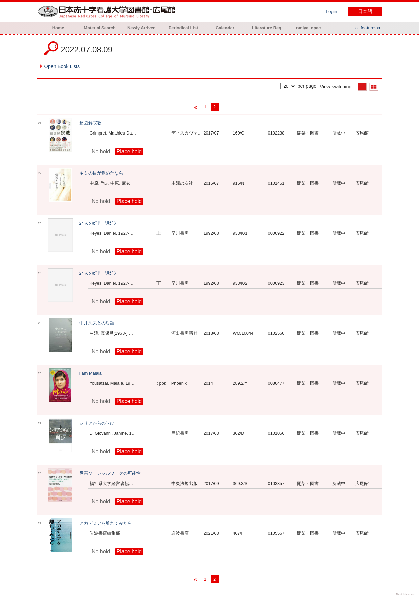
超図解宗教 (90, 122)
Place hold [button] (129, 151)
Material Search (100, 27)
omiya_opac (308, 27)
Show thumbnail (373, 87)
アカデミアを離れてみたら (105, 523)
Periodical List (183, 27)
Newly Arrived (141, 27)
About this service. (406, 594)
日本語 (365, 11)
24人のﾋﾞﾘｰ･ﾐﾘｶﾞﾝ (97, 223)
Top (408, 603)
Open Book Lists (62, 66)
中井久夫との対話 (96, 322)
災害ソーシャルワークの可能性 (110, 473)
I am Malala (90, 373)
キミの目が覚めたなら (101, 173)
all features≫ (368, 27)
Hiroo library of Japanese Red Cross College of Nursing (108, 12)
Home (58, 27)
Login (331, 11)
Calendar (225, 27)
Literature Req (266, 27)
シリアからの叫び (96, 423)
